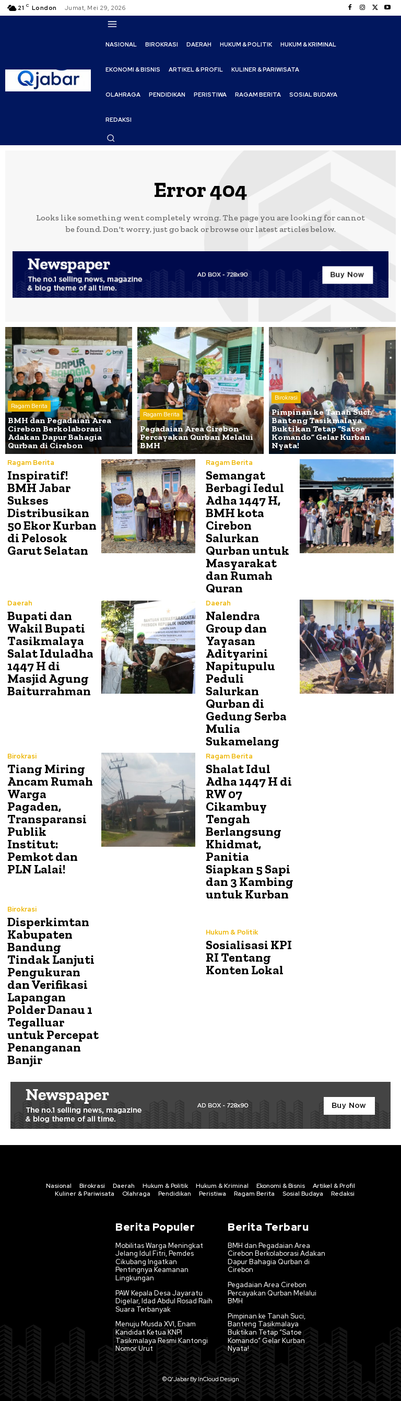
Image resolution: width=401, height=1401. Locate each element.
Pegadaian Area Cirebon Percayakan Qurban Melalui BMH (272, 1292)
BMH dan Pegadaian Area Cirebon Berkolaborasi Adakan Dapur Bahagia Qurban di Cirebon (276, 1258)
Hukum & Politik (232, 932)
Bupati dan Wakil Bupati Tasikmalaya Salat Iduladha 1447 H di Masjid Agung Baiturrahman (50, 653)
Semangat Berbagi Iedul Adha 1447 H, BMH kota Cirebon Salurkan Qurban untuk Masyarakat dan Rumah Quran (247, 532)
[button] (111, 138)
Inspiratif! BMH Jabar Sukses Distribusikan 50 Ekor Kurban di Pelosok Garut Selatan (52, 513)
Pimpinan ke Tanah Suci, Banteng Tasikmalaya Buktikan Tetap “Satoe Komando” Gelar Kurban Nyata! (266, 1332)
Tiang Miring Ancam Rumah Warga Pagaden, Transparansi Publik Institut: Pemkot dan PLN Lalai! (50, 819)
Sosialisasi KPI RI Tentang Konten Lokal (249, 957)
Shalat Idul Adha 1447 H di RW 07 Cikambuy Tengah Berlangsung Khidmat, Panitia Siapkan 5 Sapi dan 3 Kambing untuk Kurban (249, 831)
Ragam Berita (29, 406)
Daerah (19, 603)
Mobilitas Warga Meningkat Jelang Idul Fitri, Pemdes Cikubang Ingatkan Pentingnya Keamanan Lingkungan (159, 1261)
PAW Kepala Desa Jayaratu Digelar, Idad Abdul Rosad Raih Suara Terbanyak (164, 1301)
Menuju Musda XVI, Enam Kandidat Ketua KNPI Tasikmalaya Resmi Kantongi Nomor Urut (161, 1336)
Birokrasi (286, 397)
